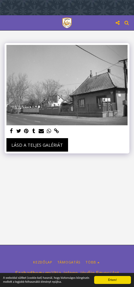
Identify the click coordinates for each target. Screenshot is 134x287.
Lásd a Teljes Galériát (37, 145)
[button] (7, 22)
